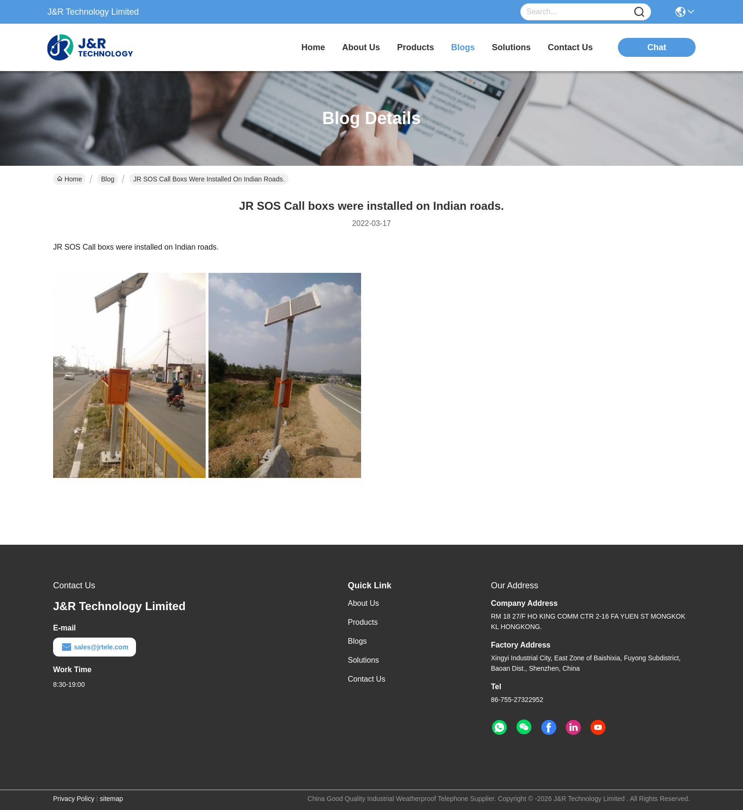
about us (361, 47)
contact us (570, 47)
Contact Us (366, 679)
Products (363, 622)
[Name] (639, 12)
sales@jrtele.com (94, 647)
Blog (107, 179)
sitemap (111, 798)
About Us (363, 603)
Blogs (357, 641)
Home (313, 47)
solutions (511, 47)
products (415, 47)
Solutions (363, 660)
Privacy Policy (73, 798)
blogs (463, 47)
